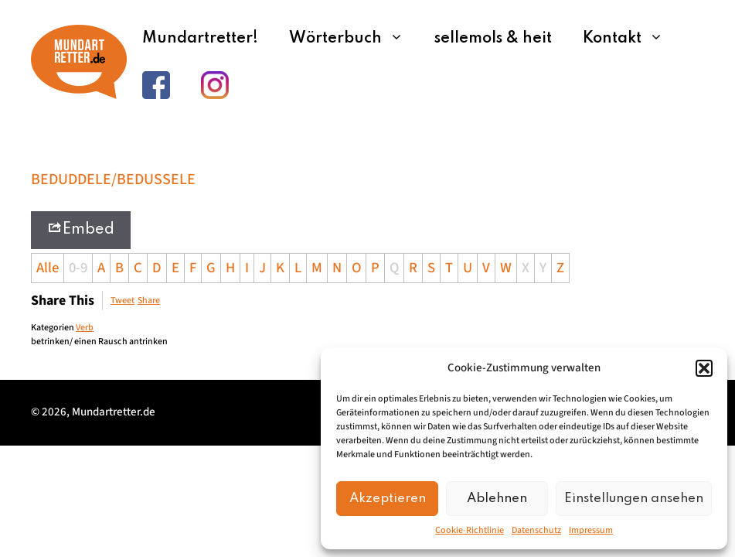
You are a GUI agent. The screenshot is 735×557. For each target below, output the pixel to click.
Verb (85, 327)
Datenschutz (536, 530)
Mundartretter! (200, 38)
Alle (47, 268)
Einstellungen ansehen (633, 498)
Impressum (591, 530)
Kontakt (631, 38)
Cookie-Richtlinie (469, 530)
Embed (80, 228)
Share (149, 300)
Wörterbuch (354, 38)
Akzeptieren (387, 498)
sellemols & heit (493, 38)
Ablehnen (497, 498)
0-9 (78, 268)
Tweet (122, 300)
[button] (704, 368)
